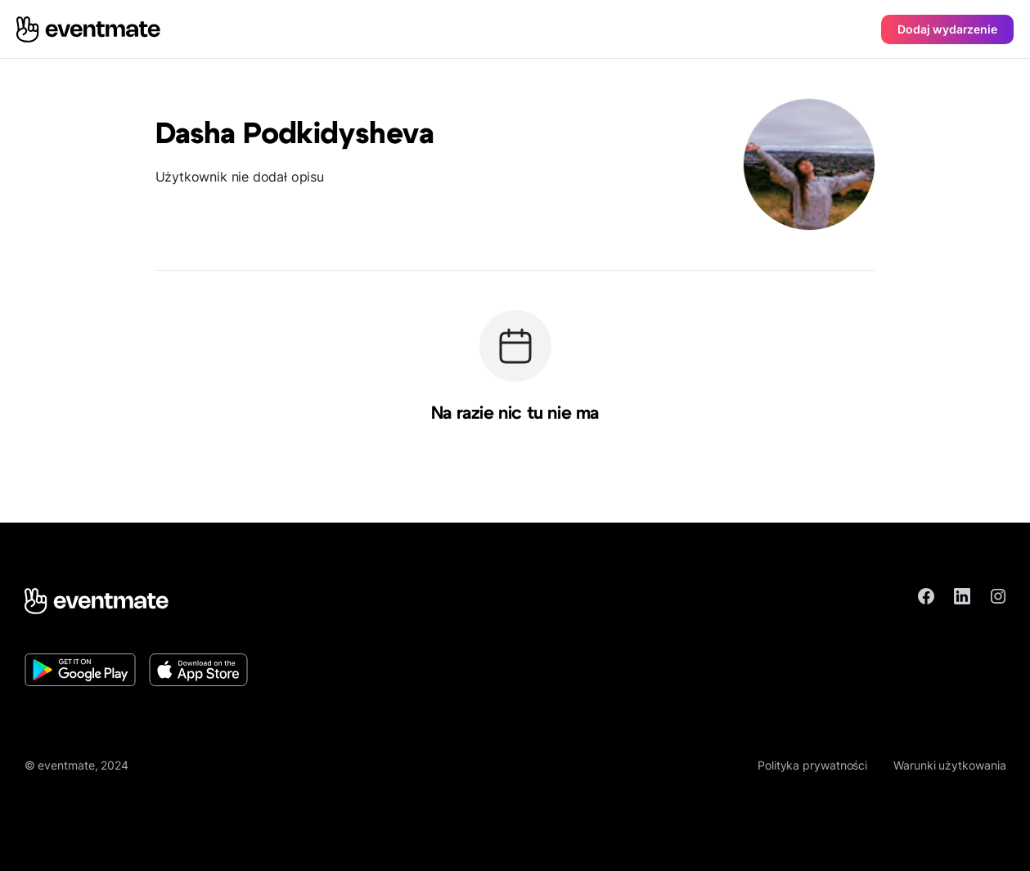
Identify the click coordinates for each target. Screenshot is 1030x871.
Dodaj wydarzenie (947, 29)
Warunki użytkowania (949, 765)
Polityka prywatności (812, 765)
